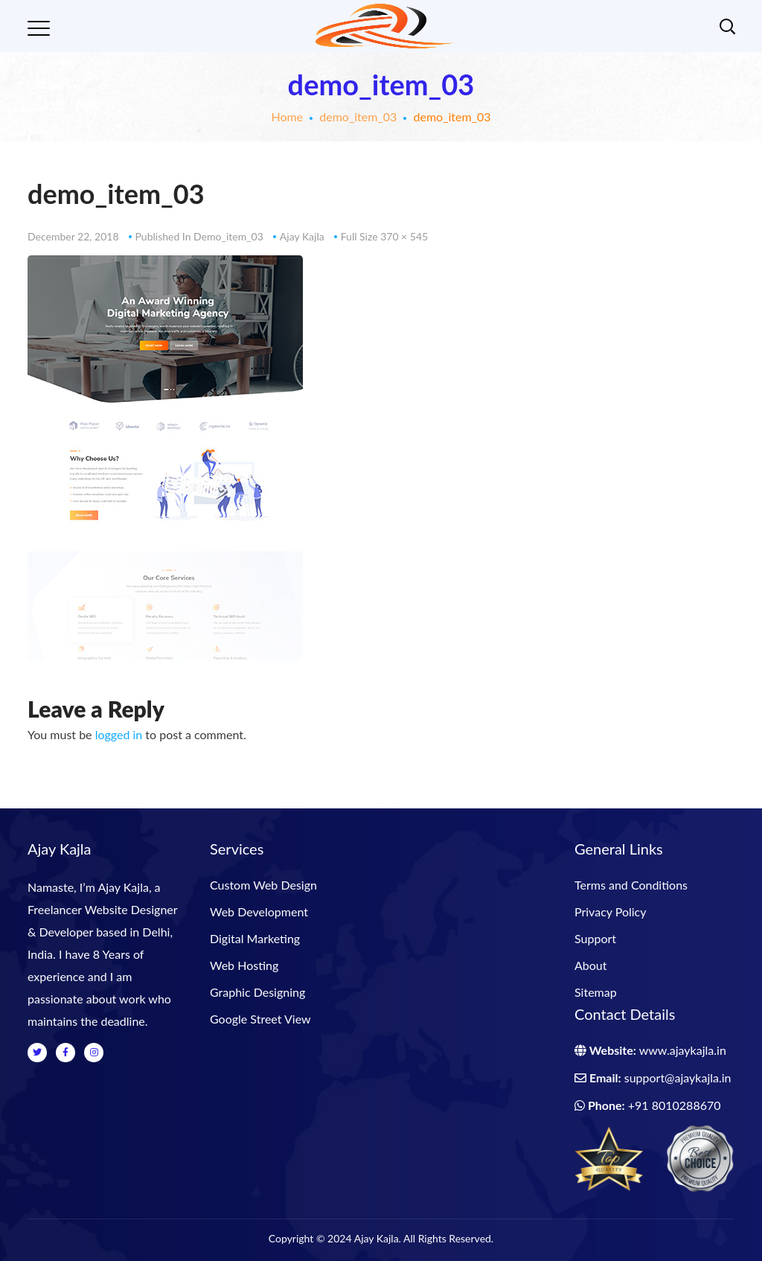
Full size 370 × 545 (384, 236)
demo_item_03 (358, 116)
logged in (119, 734)
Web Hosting (244, 965)
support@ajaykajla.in (677, 1077)
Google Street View (260, 1019)
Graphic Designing (257, 992)
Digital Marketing (255, 938)
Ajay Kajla (302, 236)
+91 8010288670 (674, 1105)
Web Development (259, 911)
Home (287, 116)
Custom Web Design (263, 885)
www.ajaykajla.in (682, 1050)
